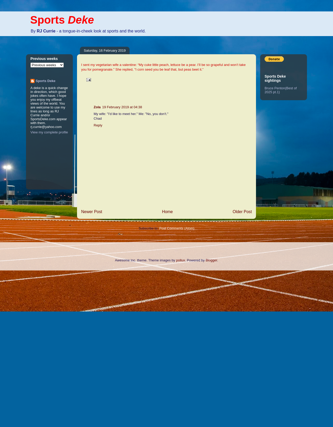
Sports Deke (45, 81)
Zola (97, 107)
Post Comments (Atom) (176, 228)
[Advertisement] (21, 348)
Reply (98, 125)
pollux (180, 260)
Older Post (242, 211)
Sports (62, 20)
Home (167, 211)
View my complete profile (49, 132)
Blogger (211, 260)
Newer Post (91, 211)
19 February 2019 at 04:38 (122, 107)
